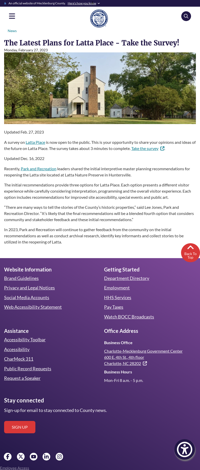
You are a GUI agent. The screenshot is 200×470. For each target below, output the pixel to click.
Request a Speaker (22, 378)
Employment (116, 287)
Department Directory (126, 278)
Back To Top (190, 251)
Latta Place (35, 142)
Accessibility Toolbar (24, 339)
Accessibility (16, 349)
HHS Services (117, 297)
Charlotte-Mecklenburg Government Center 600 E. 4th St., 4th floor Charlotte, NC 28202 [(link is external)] (143, 357)
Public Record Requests (27, 368)
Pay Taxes (113, 307)
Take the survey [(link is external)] (155, 148)
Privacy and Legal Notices (29, 287)
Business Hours (118, 371)
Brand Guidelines (21, 278)
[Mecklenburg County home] (99, 18)
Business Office (118, 342)
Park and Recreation (39, 168)
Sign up (20, 427)
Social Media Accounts (26, 297)
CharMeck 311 (19, 359)
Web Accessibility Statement (32, 307)
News (12, 31)
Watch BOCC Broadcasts (129, 316)
